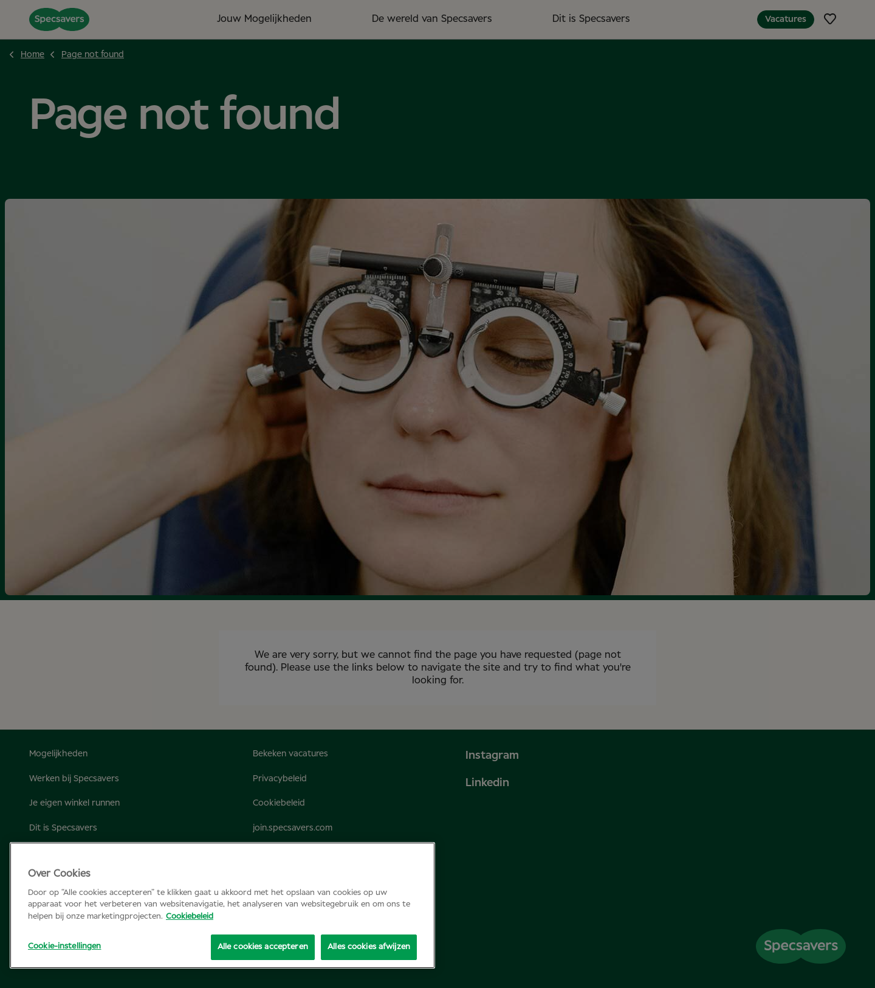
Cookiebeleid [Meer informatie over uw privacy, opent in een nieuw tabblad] (189, 917)
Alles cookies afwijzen (369, 947)
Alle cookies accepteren (261, 947)
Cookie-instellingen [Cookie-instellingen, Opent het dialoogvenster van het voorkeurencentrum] (64, 946)
